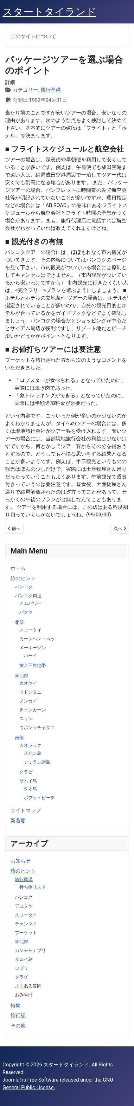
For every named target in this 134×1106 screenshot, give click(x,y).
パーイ (30, 655)
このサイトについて (33, 36)
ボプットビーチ (39, 797)
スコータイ (30, 629)
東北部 (21, 675)
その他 (18, 1026)
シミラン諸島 (37, 762)
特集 (15, 1005)
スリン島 (32, 753)
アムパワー (30, 603)
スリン (26, 718)
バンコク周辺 (28, 595)
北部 (19, 622)
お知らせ (20, 861)
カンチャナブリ (30, 950)
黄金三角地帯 (32, 665)
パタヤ (26, 612)
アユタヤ (24, 906)
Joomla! (12, 1080)
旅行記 (18, 1015)
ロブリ (21, 968)
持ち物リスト (32, 886)
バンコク (24, 586)
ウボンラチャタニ (37, 727)
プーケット (26, 932)
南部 (19, 737)
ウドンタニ (30, 692)
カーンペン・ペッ (37, 638)
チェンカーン (32, 709)
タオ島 (30, 788)
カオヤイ (28, 683)
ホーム (18, 568)
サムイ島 (28, 780)
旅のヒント (23, 578)
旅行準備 (24, 879)
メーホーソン (32, 647)
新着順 (18, 821)
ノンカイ (28, 700)
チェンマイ (26, 923)
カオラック (30, 745)
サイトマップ (25, 810)
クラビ (26, 771)
